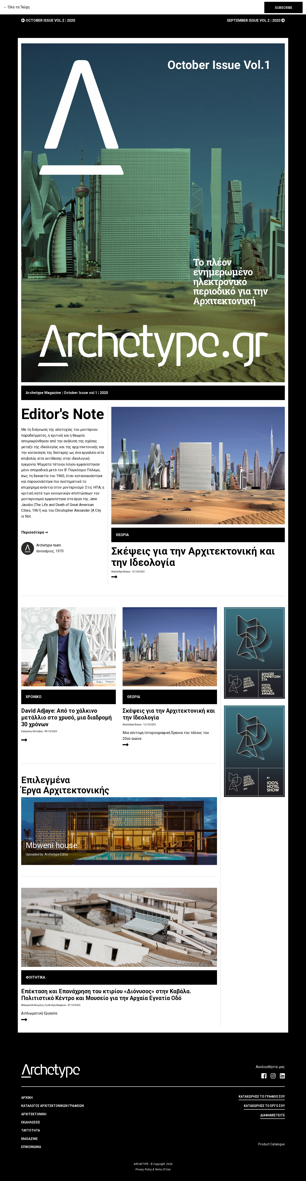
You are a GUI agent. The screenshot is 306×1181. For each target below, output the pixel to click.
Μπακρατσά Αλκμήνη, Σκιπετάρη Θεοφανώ (43, 1005)
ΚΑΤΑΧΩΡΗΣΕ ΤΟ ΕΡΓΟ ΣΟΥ (264, 1106)
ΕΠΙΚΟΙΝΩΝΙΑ (31, 1147)
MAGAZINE (29, 1139)
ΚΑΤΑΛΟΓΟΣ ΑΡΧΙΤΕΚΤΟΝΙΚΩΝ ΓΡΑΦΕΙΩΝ (52, 1106)
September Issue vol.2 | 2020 (256, 20)
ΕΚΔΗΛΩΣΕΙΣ (30, 1122)
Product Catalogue (271, 1144)
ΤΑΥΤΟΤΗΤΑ (30, 1130)
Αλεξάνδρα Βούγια (120, 571)
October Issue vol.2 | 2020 (48, 20)
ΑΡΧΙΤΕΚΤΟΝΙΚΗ (33, 1114)
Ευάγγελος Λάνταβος (32, 731)
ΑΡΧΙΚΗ (27, 1097)
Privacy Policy (144, 1169)
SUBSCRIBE (283, 7)
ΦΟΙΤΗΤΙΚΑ (35, 977)
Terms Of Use (162, 1169)
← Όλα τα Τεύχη (16, 7)
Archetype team (48, 545)
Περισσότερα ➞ (34, 532)
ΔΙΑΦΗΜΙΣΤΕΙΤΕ (272, 1115)
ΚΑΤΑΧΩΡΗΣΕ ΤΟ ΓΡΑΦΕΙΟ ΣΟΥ (262, 1096)
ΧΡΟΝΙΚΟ (33, 697)
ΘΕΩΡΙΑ (122, 535)
